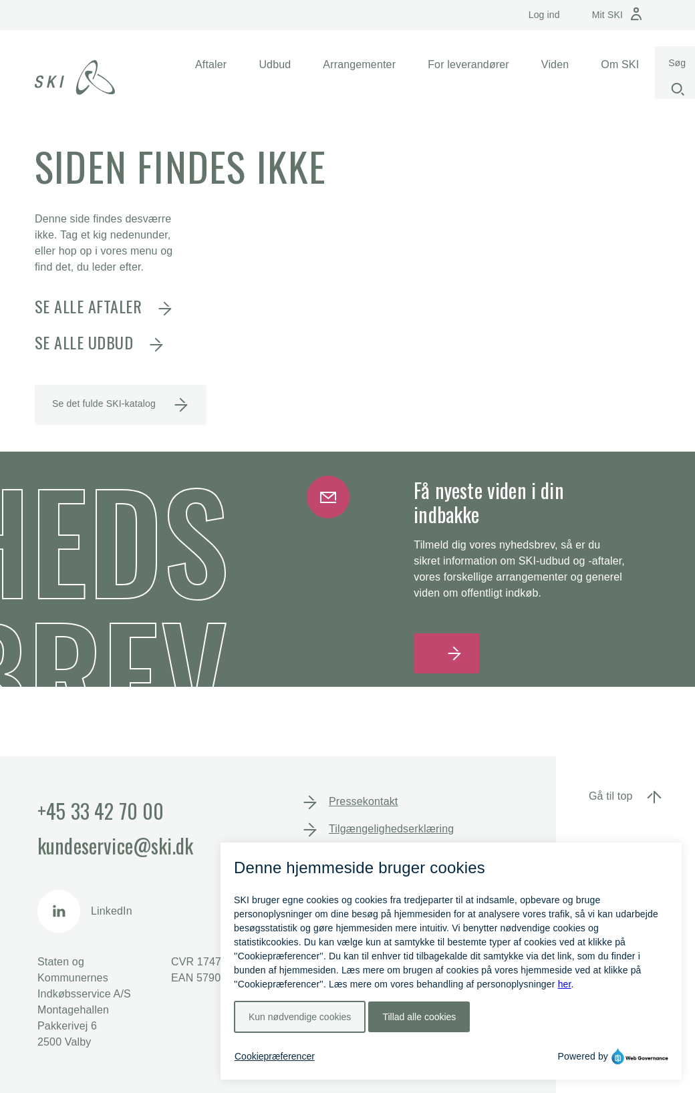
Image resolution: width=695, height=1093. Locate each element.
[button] (211, 64)
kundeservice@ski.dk (115, 845)
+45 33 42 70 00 (100, 811)
